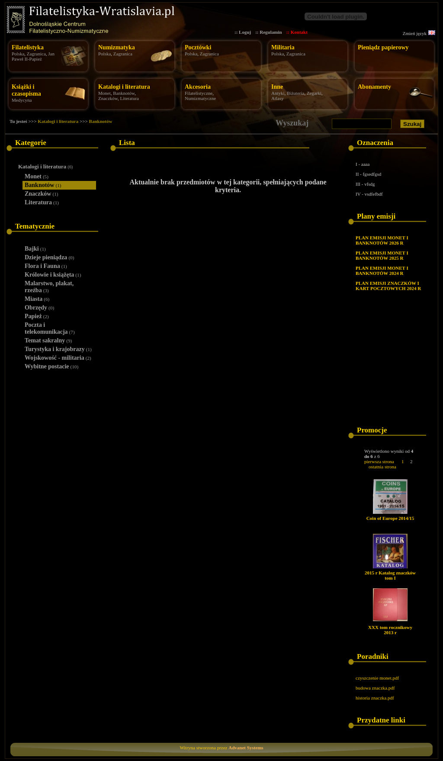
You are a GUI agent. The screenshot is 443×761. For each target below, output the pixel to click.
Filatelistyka (28, 47)
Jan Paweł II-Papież (33, 56)
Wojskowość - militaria (58, 358)
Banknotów (124, 93)
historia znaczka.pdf (375, 697)
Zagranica (36, 53)
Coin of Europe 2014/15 (390, 518)
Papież (37, 316)
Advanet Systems (245, 747)
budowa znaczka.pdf (375, 687)
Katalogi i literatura (124, 87)
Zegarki (314, 93)
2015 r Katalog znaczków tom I (390, 575)
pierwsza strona (379, 461)
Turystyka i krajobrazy (58, 349)
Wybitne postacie (51, 366)
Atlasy (277, 98)
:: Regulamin (268, 32)
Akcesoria (198, 87)
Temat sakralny (48, 340)
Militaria (283, 47)
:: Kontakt (297, 32)
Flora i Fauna (46, 266)
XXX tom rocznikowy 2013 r (390, 630)
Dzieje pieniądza (49, 257)
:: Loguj (242, 32)
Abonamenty (374, 87)
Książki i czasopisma (26, 90)
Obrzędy (39, 307)
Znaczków (108, 98)
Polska (18, 53)
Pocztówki (198, 47)
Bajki (35, 248)
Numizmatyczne (200, 98)
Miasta (37, 299)
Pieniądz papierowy (383, 47)
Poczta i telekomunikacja (50, 328)
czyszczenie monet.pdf (377, 677)
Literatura (129, 98)
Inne (277, 87)
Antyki (278, 93)
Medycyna (22, 100)
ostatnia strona (382, 466)
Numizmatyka (116, 47)
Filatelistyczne (198, 93)
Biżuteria (295, 93)
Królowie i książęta (53, 274)
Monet (104, 93)
